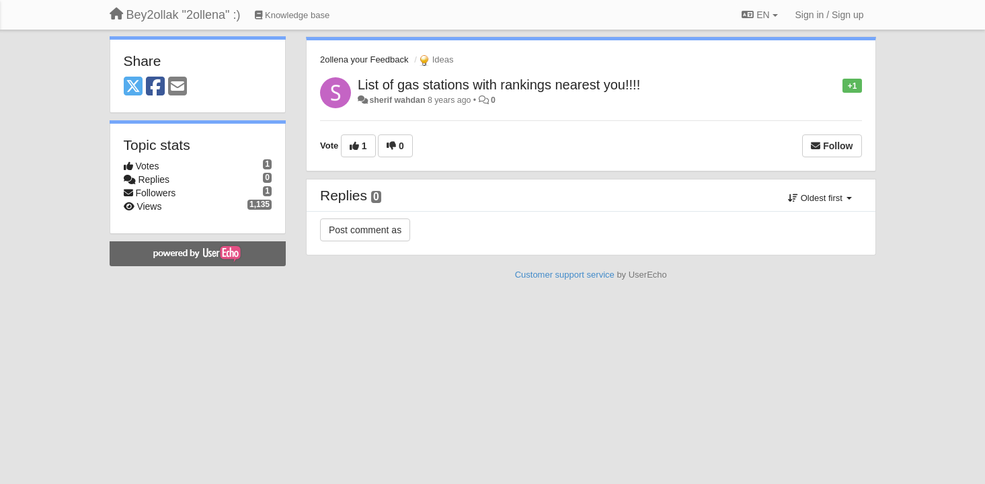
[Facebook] (155, 87)
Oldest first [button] (819, 198)
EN (759, 14)
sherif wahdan (397, 100)
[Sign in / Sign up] (829, 14)
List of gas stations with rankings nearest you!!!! (499, 84)
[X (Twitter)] (133, 87)
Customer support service (565, 275)
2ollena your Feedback (364, 59)
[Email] (177, 87)
